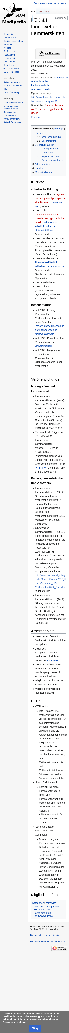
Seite (32, 11)
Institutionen (9, 55)
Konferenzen (9, 51)
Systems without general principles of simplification (50, 198)
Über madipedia (51, 935)
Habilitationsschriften (13, 41)
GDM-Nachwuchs (11, 68)
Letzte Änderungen (12, 92)
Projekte (7, 48)
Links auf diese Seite (13, 103)
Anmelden (62, 3)
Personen (51, 902)
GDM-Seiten (9, 65)
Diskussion (43, 11)
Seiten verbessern (11, 82)
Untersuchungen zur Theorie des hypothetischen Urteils (48, 109)
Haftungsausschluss (39, 941)
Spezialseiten (9, 112)
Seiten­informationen (12, 122)
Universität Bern (43, 346)
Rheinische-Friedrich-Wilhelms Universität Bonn (46, 226)
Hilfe (5, 89)
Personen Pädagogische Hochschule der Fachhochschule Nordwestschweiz (47, 911)
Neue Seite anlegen (12, 85)
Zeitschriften (9, 61)
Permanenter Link (11, 119)
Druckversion (9, 115)
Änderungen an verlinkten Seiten (11, 107)
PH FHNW (40, 467)
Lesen (32, 18)
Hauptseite (8, 34)
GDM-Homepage (11, 72)
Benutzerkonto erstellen (45, 3)
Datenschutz (36, 935)
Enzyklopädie (9, 58)
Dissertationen (10, 37)
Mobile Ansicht (58, 941)
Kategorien (38, 902)
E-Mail (34, 117)
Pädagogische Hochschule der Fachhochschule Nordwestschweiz (49, 330)
